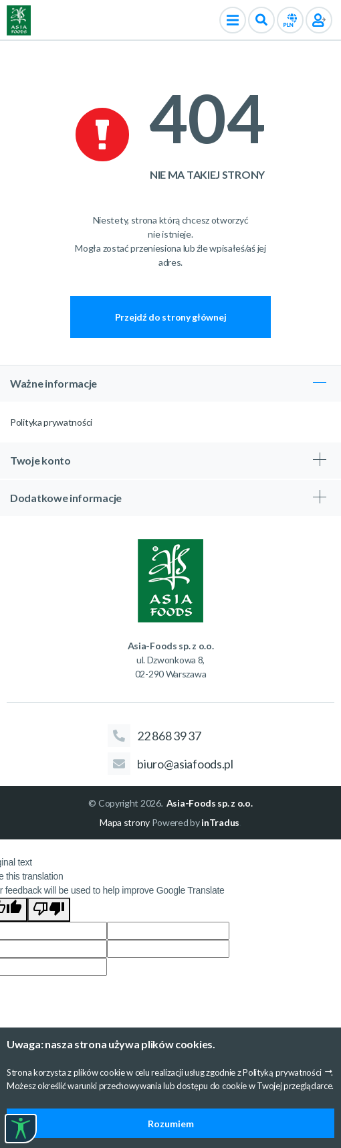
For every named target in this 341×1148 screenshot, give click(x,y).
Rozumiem (171, 1123)
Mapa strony (125, 822)
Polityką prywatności (282, 1072)
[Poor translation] (48, 910)
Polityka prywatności (51, 422)
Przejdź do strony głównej (171, 317)
